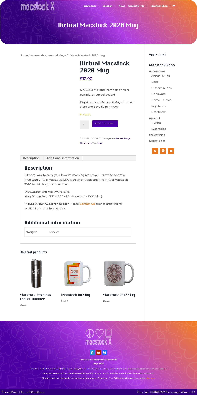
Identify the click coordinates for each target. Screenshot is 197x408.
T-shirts (156, 122)
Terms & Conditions (32, 392)
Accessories (38, 55)
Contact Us (87, 204)
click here (150, 378)
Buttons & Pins (161, 88)
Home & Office (161, 100)
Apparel (154, 118)
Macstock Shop (159, 6)
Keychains (158, 106)
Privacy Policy (10, 392)
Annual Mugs (57, 55)
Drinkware (86, 143)
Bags (154, 82)
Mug (99, 143)
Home (24, 55)
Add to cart (105, 123)
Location (107, 6)
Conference (89, 6)
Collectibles (157, 135)
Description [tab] (31, 158)
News (122, 6)
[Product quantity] (84, 124)
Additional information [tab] (63, 158)
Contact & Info (136, 6)
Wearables (158, 129)
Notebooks (158, 112)
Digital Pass (157, 141)
